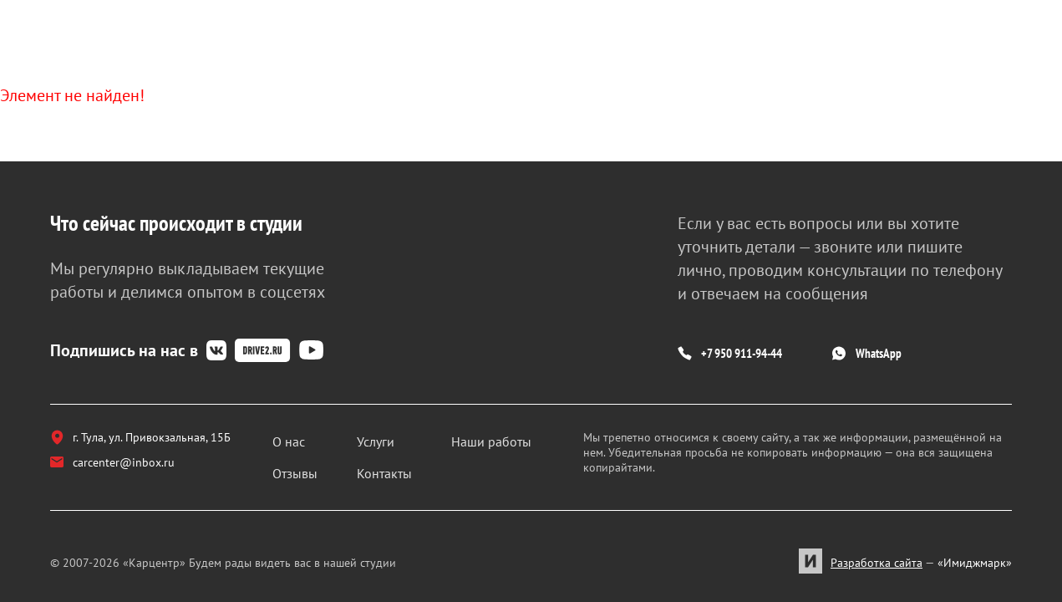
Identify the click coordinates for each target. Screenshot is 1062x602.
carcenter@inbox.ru (121, 475)
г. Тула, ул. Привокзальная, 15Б (153, 438)
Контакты (402, 471)
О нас (314, 439)
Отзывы (320, 471)
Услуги (394, 439)
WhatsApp (953, 346)
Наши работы (501, 439)
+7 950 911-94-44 (763, 346)
